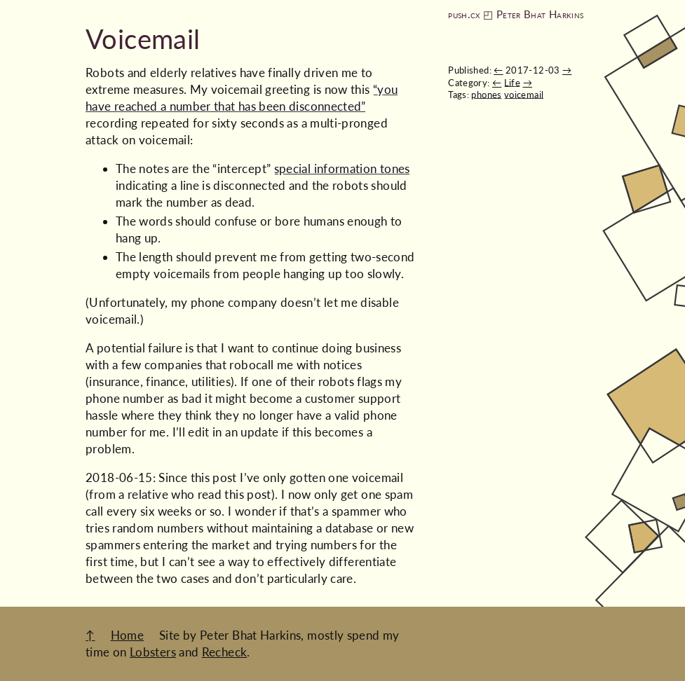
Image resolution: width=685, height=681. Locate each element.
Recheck (224, 652)
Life (512, 82)
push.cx (464, 14)
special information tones (342, 168)
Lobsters (153, 652)
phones (486, 94)
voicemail (523, 94)
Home (127, 635)
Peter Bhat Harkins (539, 14)
